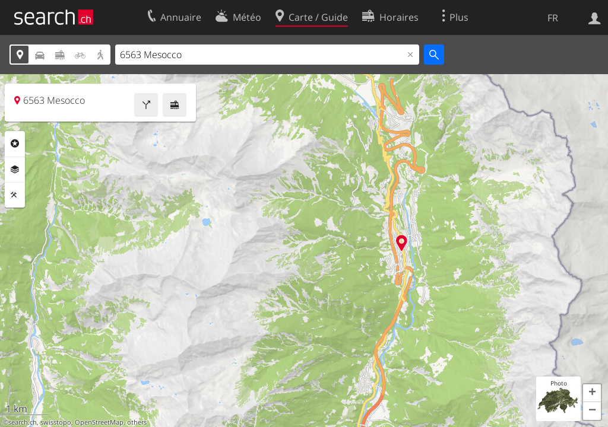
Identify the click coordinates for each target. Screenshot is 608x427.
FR (552, 17)
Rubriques (15, 143)
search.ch (22, 422)
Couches (15, 169)
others (137, 422)
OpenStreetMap (99, 422)
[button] (592, 393)
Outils (15, 195)
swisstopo (55, 422)
